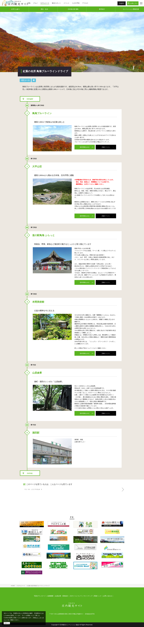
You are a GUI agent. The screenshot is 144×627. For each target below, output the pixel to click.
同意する (6, 623)
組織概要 (50, 596)
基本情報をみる (86, 147)
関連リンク (97, 596)
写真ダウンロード (40, 596)
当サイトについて (76, 596)
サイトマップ (87, 596)
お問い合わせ (107, 596)
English (121, 3)
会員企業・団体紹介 (61, 596)
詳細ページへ (108, 147)
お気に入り (134, 3)
